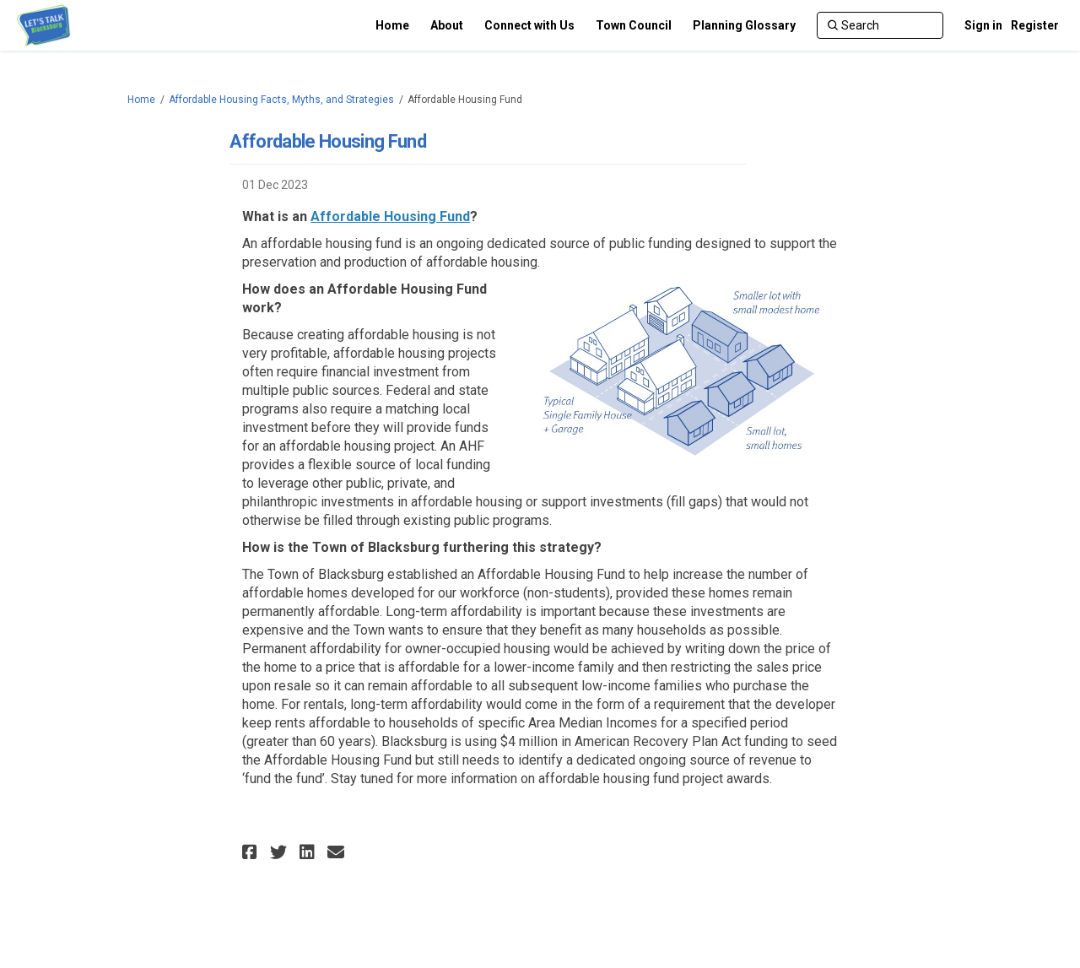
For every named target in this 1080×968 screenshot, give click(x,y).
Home (141, 99)
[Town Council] (633, 25)
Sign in (983, 25)
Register (1035, 25)
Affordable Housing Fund (390, 216)
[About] (446, 25)
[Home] (392, 25)
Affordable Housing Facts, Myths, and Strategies (281, 99)
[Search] (880, 25)
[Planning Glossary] (744, 25)
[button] (252, 852)
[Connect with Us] (529, 25)
